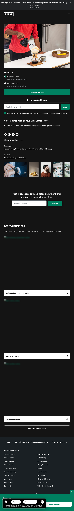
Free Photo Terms (22, 442)
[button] (6, 502)
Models (18, 148)
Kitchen (25, 148)
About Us (63, 442)
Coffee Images (42, 457)
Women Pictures (9, 475)
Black (42, 148)
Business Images (9, 454)
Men (12, 148)
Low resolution (12, 83)
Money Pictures (42, 465)
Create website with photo (37, 99)
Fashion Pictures (43, 454)
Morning (48, 148)
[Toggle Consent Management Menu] (6, 502)
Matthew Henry (18, 139)
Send (65, 106)
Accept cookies (30, 502)
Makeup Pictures (9, 457)
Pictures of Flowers (44, 479)
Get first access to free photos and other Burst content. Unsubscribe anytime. (35, 113)
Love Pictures (8, 479)
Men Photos (41, 475)
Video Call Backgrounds (45, 486)
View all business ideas (37, 428)
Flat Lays (40, 468)
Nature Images (9, 461)
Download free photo (37, 92)
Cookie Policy (38, 506)
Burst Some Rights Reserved (15, 157)
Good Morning (34, 148)
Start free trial (54, 504)
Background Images (10, 472)
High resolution (13, 76)
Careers (10, 442)
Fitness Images (42, 482)
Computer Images (10, 468)
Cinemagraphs (42, 472)
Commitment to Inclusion (40, 442)
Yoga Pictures (8, 482)
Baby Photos (8, 486)
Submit (55, 203)
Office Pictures (9, 465)
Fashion (7, 148)
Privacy (55, 442)
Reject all (16, 502)
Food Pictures (42, 461)
